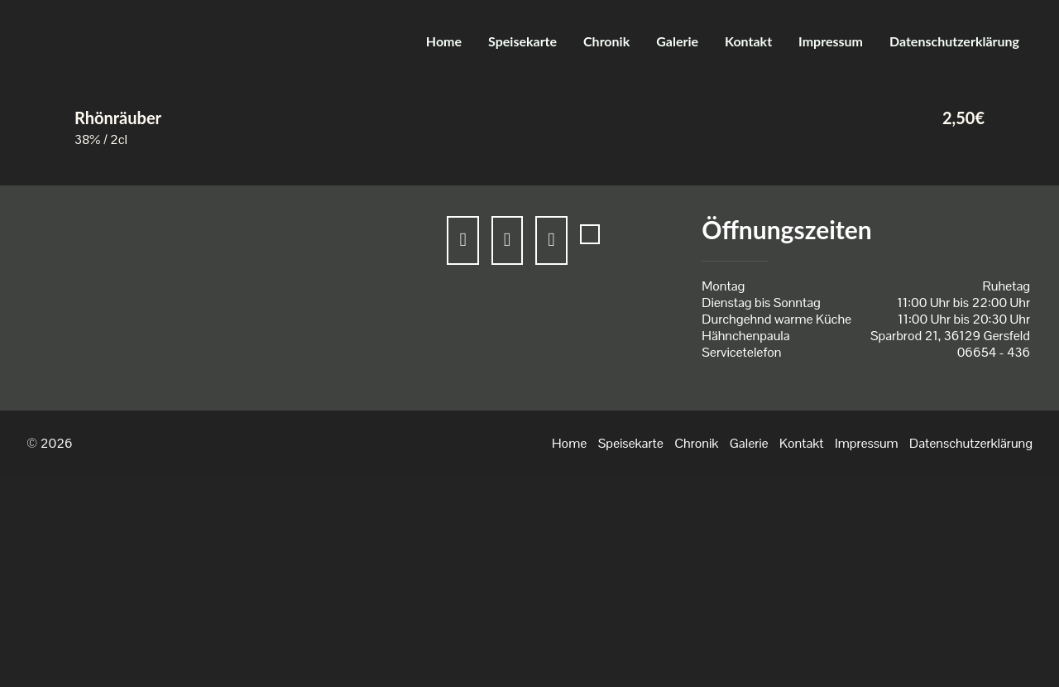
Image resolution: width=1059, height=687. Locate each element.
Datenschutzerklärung (954, 41)
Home (444, 41)
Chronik (606, 41)
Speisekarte (522, 41)
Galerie (677, 41)
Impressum (830, 41)
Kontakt (748, 41)
